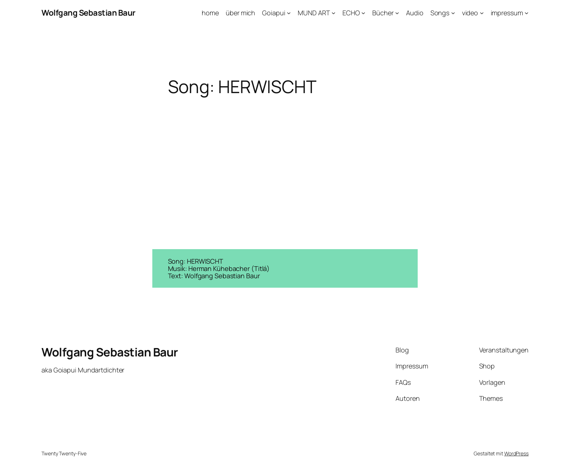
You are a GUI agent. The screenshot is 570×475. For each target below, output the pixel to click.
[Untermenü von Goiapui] (289, 13)
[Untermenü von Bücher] (397, 13)
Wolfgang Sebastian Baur (88, 12)
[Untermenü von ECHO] (363, 13)
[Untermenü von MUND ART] (334, 13)
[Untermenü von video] (482, 13)
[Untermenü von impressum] (527, 13)
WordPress (516, 453)
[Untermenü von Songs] (453, 13)
